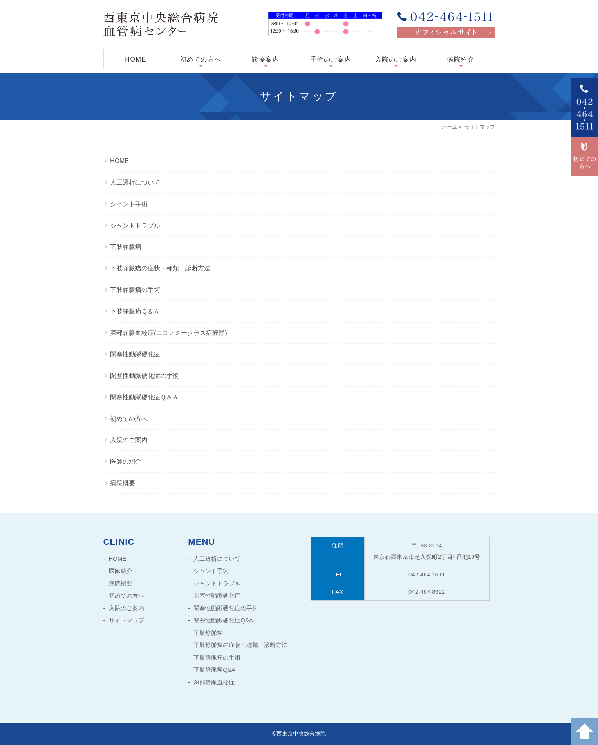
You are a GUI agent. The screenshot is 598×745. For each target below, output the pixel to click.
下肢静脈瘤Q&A (214, 669)
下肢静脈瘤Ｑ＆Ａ (135, 311)
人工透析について (135, 182)
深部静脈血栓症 (214, 682)
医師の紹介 (125, 461)
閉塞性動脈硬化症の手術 (144, 375)
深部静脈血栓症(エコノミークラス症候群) (168, 333)
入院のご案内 (396, 59)
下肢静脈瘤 (125, 246)
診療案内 (265, 59)
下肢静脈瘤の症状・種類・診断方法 (160, 268)
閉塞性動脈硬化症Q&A (223, 620)
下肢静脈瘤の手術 (135, 289)
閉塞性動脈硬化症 (135, 354)
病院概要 (122, 483)
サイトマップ (126, 620)
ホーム (449, 127)
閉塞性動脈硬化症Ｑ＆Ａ (144, 397)
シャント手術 (129, 204)
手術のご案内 (331, 59)
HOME (135, 59)
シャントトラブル (135, 225)
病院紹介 (460, 59)
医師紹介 (120, 570)
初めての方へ (201, 59)
